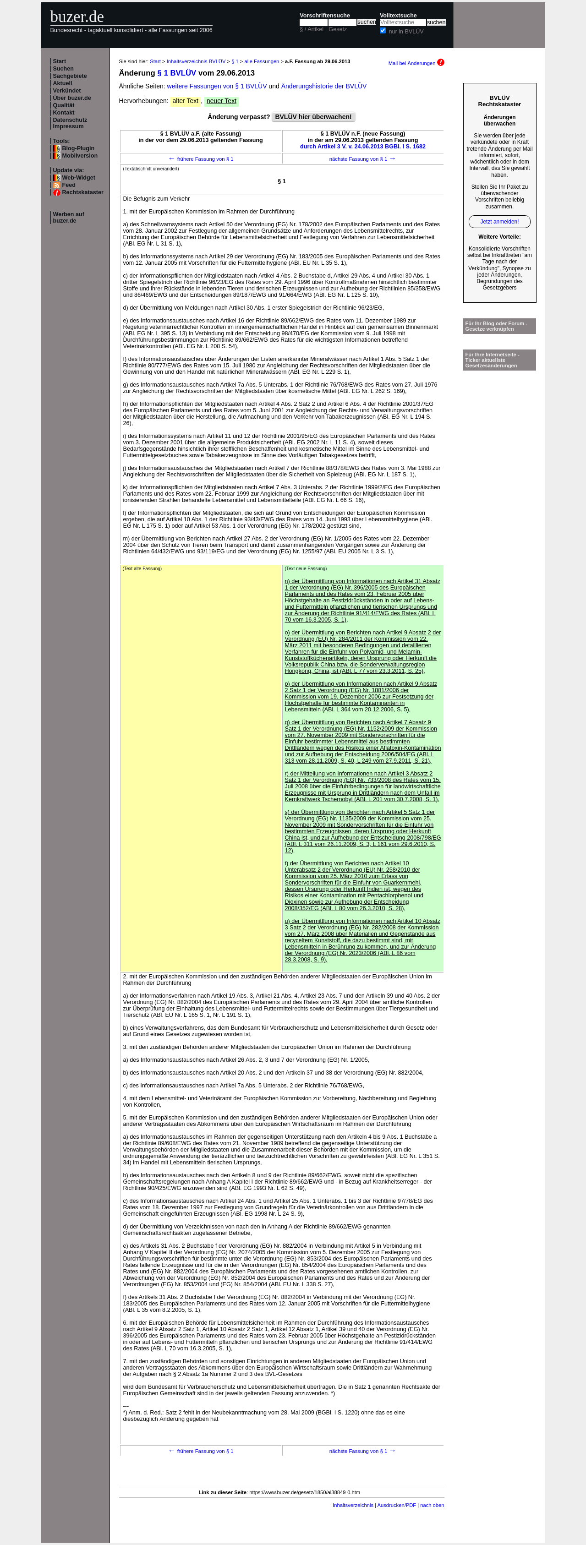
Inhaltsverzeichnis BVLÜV (196, 61)
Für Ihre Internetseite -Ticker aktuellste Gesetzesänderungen (493, 360)
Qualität (64, 105)
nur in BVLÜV (406, 31)
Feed (69, 185)
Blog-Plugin (78, 148)
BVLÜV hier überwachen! (313, 116)
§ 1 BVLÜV (176, 73)
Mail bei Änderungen (416, 63)
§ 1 (235, 61)
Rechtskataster (83, 192)
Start (59, 61)
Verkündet (67, 90)
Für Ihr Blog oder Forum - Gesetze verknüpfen (497, 326)
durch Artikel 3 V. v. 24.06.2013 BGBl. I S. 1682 (363, 146)
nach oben (432, 1505)
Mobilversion (80, 156)
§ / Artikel (311, 29)
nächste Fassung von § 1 (363, 159)
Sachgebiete (70, 76)
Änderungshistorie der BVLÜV (324, 86)
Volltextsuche (398, 15)
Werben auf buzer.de (68, 217)
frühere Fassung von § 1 (201, 159)
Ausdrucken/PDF (397, 1505)
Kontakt (64, 112)
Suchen (63, 69)
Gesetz (338, 29)
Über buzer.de (72, 98)
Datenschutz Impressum (70, 123)
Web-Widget (78, 178)
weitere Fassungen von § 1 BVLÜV (217, 86)
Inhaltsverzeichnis (353, 1505)
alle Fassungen (261, 61)
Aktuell (62, 83)
